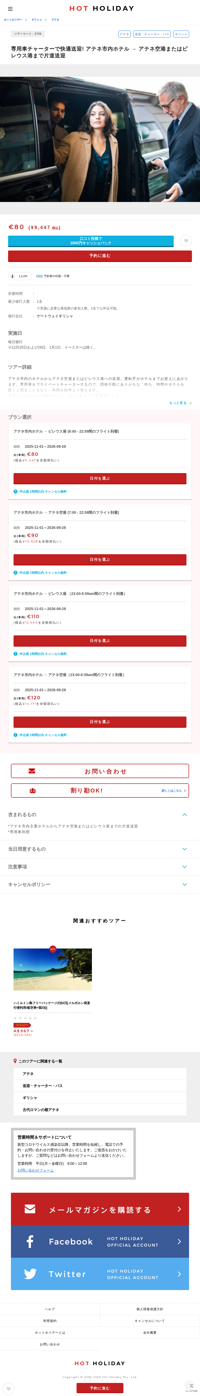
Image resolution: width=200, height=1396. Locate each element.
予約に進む (100, 255)
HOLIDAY (102, 8)
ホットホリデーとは (50, 1332)
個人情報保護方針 (150, 1309)
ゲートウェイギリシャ (55, 316)
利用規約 (50, 1321)
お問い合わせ (106, 771)
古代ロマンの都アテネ (41, 1110)
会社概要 (150, 1332)
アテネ (55, 19)
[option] (100, 139)
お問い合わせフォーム (35, 1170)
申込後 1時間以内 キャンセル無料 (43, 491)
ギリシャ (37, 19)
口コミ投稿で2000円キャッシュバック (90, 240)
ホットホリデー (13, 19)
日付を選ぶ (100, 478)
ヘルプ (50, 1309)
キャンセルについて (150, 1321)
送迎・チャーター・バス (152, 34)
